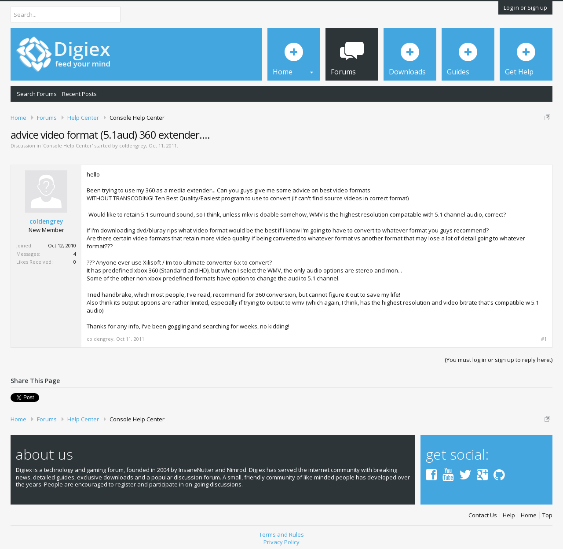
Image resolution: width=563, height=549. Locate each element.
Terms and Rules (281, 534)
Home (529, 515)
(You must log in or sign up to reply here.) (498, 360)
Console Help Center (67, 145)
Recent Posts (79, 94)
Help (509, 515)
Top (547, 515)
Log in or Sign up (525, 7)
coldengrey (132, 145)
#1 (544, 339)
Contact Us (482, 515)
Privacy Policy (281, 542)
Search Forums (37, 94)
